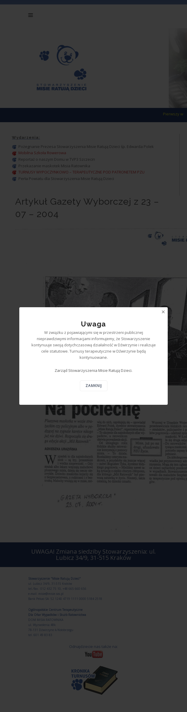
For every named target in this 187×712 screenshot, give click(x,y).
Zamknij (93, 385)
